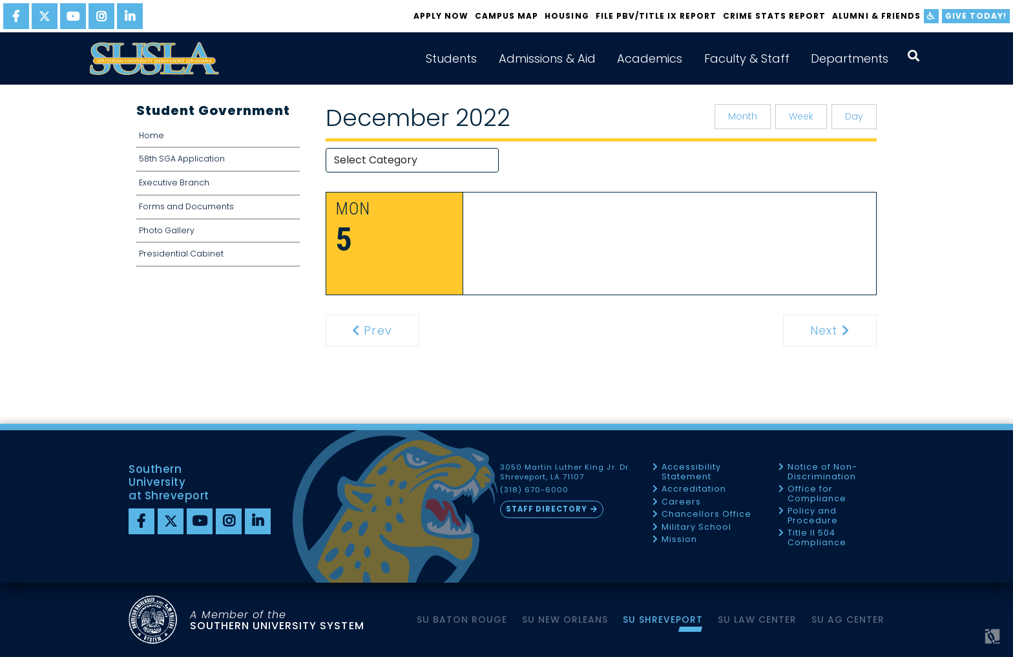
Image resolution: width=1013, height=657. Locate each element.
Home (151, 135)
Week (801, 116)
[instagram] (101, 16)
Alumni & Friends (876, 15)
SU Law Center (757, 619)
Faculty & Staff (746, 58)
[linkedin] (130, 16)
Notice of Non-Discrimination (822, 472)
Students (451, 58)
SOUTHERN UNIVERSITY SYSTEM (277, 620)
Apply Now (440, 15)
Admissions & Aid (547, 58)
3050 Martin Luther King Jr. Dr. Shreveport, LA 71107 (565, 472)
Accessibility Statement (691, 472)
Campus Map (506, 15)
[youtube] (73, 16)
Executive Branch (174, 182)
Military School (696, 527)
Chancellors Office (706, 514)
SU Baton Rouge (462, 619)
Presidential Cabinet (181, 253)
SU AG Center (847, 619)
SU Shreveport (663, 619)
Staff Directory (546, 509)
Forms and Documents (186, 206)
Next (842, 330)
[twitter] (44, 16)
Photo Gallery (166, 230)
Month (742, 116)
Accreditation (694, 489)
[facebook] (16, 16)
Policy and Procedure (813, 515)
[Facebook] (141, 521)
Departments (849, 58)
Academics (649, 58)
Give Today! (976, 15)
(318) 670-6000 (534, 490)
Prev (380, 330)
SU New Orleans (565, 619)
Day (854, 116)
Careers (681, 502)
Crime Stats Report (774, 15)
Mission (679, 540)
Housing (567, 15)
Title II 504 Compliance (817, 537)
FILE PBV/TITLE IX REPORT (656, 15)
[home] (154, 58)
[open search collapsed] (913, 56)
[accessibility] (931, 16)
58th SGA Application (182, 158)
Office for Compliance (817, 494)
